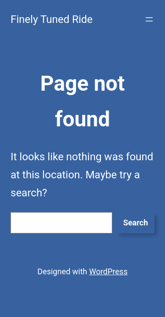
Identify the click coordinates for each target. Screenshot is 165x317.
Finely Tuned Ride (52, 19)
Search (135, 222)
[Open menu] (149, 19)
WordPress (108, 271)
